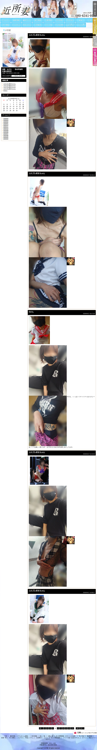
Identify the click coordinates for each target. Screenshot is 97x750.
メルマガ (16, 25)
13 (7, 106)
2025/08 (5, 132)
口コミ (48, 25)
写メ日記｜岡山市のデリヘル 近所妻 (48, 9)
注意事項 (37, 25)
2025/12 (5, 125)
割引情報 (27, 20)
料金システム (27, 25)
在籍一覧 (91, 20)
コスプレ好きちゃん (9, 84)
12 (4, 106)
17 (20, 106)
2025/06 (5, 135)
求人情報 (5, 25)
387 (78, 728)
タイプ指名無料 (59, 25)
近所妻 (46, 748)
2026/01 (5, 123)
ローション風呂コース (80, 25)
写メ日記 (70, 20)
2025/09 (5, 130)
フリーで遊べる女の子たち (70, 25)
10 (20, 104)
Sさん (31, 312)
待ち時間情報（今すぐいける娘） (59, 20)
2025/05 (5, 137)
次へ (82, 728)
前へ (41, 728)
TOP (5, 20)
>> (18, 98)
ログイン (48, 739)
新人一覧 (37, 20)
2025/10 (5, 128)
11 (23, 104)
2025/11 (5, 127)
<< (9, 98)
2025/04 (5, 139)
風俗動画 (80, 20)
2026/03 (5, 120)
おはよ (5, 90)
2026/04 (5, 118)
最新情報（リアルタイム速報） (16, 20)
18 (23, 106)
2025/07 (5, 134)
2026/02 (5, 122)
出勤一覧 (48, 20)
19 (4, 108)
